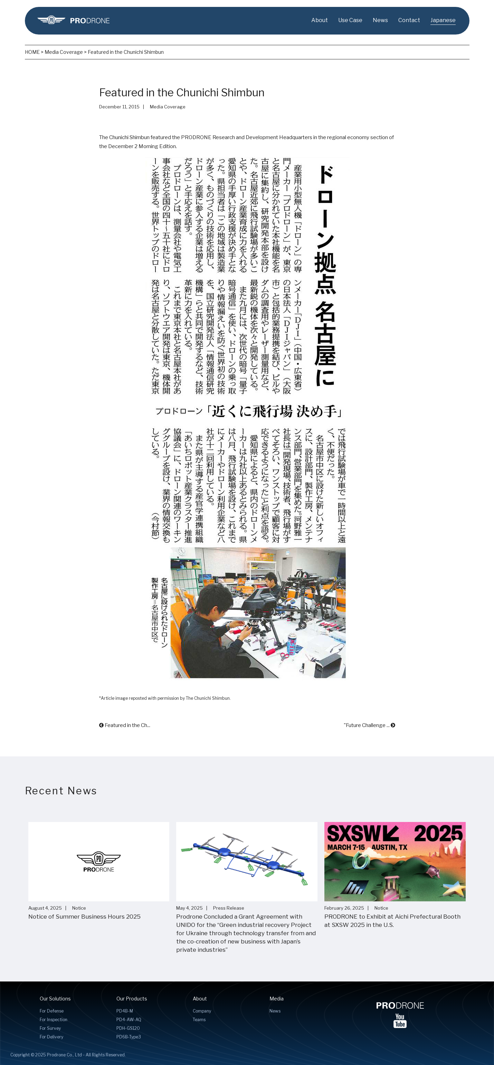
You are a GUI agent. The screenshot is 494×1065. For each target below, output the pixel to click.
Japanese (443, 20)
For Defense (52, 1011)
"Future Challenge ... (369, 725)
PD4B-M (124, 1011)
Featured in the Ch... (124, 725)
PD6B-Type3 (128, 1036)
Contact (409, 20)
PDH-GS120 (128, 1028)
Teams (199, 1019)
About (319, 20)
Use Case (350, 20)
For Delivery (51, 1036)
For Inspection (53, 1019)
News (380, 20)
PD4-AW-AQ (128, 1019)
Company (202, 1011)
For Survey (50, 1028)
